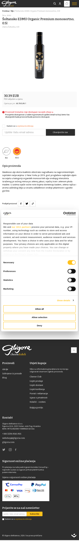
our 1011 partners (21, 227)
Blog (4, 378)
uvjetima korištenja (25, 126)
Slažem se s (17, 126)
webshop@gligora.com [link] (13, 438)
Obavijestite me (60, 132)
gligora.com (8, 443)
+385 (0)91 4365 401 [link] (12, 434)
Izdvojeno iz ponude (12, 373)
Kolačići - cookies (38, 402)
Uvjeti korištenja (37, 389)
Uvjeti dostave (36, 385)
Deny (39, 325)
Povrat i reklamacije (39, 393)
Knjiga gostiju (36, 408)
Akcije (5, 369)
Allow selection (39, 317)
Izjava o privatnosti (39, 397)
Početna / (6, 11)
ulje (13, 11)
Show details (63, 300)
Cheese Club (36, 376)
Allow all (39, 309)
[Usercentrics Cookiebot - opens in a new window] (63, 213)
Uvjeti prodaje (36, 380)
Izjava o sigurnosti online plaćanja (19, 478)
